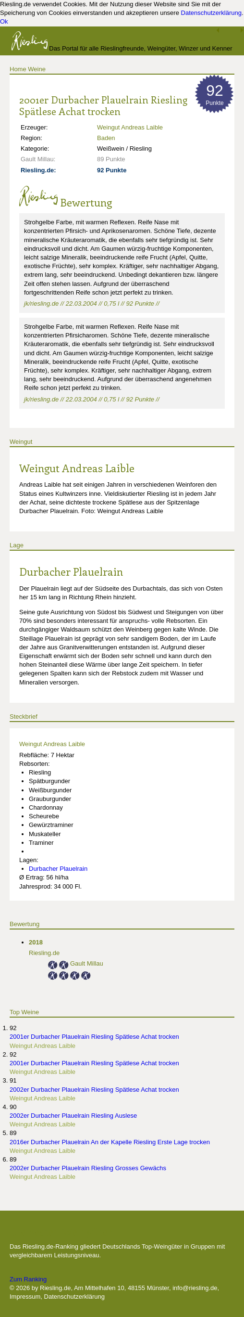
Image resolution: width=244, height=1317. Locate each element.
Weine (37, 69)
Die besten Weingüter (61, 1231)
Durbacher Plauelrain (71, 571)
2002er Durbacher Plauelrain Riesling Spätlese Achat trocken (94, 1089)
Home (18, 69)
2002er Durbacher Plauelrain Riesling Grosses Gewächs (88, 1168)
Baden (106, 138)
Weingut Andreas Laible (130, 127)
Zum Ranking (28, 1279)
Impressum (25, 1296)
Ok (4, 21)
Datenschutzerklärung (211, 12)
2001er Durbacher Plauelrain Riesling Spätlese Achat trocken (94, 1036)
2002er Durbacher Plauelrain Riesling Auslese (73, 1115)
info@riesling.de (194, 1287)
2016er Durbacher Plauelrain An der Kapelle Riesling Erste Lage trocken (110, 1142)
